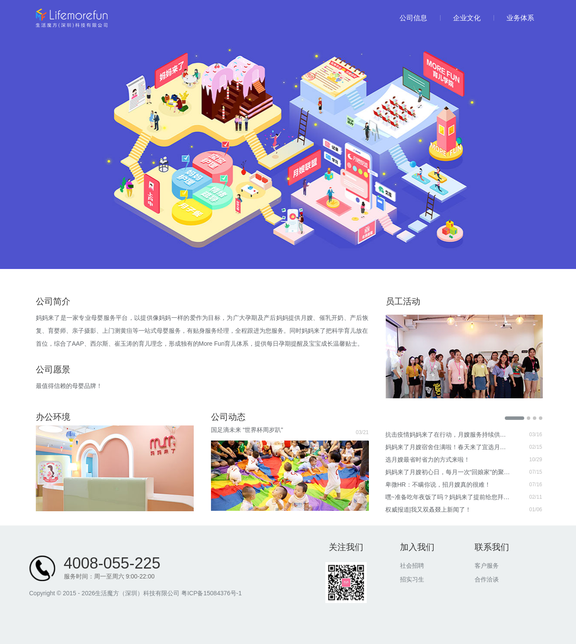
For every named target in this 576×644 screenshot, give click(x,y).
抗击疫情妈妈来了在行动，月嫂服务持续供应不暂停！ (448, 434)
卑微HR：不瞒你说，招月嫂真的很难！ (438, 484)
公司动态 (228, 417)
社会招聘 (412, 565)
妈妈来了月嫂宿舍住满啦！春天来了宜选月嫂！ (448, 447)
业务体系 (514, 18)
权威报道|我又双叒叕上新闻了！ (428, 509)
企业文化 (460, 18)
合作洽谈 (487, 579)
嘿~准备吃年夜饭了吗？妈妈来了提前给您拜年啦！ (448, 497)
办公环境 (53, 417)
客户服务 (487, 565)
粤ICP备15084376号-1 (211, 593)
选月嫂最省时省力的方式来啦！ (427, 459)
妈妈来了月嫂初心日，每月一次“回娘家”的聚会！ (448, 472)
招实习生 (412, 579)
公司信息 (413, 18)
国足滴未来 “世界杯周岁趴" (247, 429)
